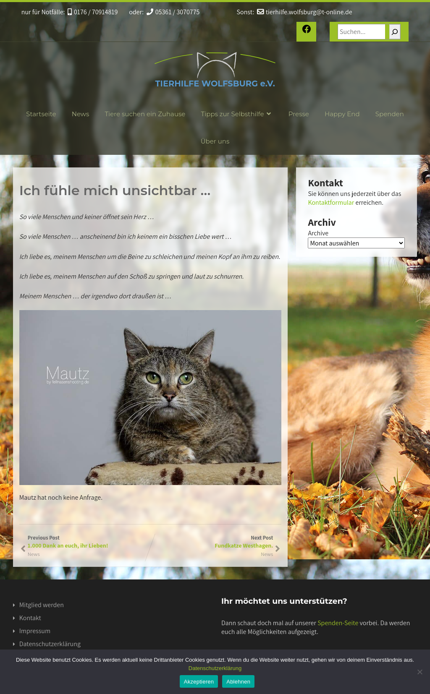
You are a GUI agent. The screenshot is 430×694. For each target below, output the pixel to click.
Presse (298, 114)
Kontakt (30, 617)
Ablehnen (238, 681)
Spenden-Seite (337, 622)
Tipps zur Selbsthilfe (237, 114)
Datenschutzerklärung (50, 643)
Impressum (34, 630)
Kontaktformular (331, 202)
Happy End (342, 114)
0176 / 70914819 (93, 12)
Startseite (41, 114)
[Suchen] (394, 31)
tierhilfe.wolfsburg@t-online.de (304, 12)
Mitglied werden (41, 604)
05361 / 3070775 (173, 12)
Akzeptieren (199, 681)
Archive (318, 233)
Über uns (215, 141)
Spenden (389, 114)
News (80, 114)
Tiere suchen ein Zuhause (145, 114)
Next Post (211, 541)
